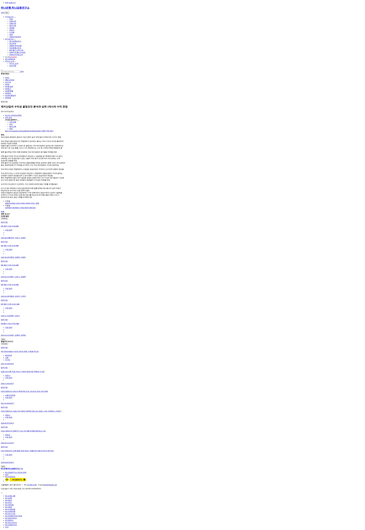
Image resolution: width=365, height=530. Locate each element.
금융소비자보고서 (16, 54)
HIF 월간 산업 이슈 (16, 50)
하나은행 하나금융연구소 (15, 7)
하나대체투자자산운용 (13, 516)
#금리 (7, 78)
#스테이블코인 (10, 95)
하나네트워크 (10, 477)
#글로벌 (8, 98)
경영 (11, 34)
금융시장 (12, 21)
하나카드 (8, 503)
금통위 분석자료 (15, 46)
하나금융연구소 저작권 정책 (15, 472)
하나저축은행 (10, 511)
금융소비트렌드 (15, 37)
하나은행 (8, 498)
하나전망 (12, 43)
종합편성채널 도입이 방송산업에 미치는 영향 (22, 203)
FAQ (6, 475)
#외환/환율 (9, 91)
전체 (11, 19)
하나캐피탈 (9, 505)
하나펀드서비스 (11, 523)
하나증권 (8, 500)
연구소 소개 (9, 61)
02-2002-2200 (32, 485)
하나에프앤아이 (11, 518)
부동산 (11, 30)
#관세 (7, 84)
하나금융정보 (10, 59)
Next (3, 339)
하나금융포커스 (15, 41)
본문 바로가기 (10, 3)
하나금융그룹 (10, 496)
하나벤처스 (9, 520)
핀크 (6, 527)
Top (21, 469)
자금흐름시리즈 (15, 48)
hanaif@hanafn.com (50, 485)
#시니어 (8, 82)
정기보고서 (9, 39)
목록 (2, 212)
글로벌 (11, 28)
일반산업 (12, 26)
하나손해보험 (10, 509)
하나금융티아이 (11, 525)
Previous (4, 218)
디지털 (11, 32)
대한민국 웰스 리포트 (17, 52)
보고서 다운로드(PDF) (13, 115)
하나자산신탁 (10, 514)
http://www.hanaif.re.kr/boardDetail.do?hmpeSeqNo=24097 (25, 131)
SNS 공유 (8, 118)
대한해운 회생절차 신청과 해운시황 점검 (20, 208)
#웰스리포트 (9, 80)
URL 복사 (49, 131)
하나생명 (8, 507)
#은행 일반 (9, 86)
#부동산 (8, 89)
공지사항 (12, 66)
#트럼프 (8, 93)
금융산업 (12, 23)
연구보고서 (9, 17)
